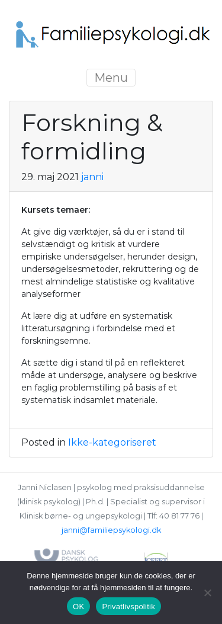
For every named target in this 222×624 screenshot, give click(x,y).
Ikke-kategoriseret (112, 442)
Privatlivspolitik (128, 606)
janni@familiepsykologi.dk (111, 530)
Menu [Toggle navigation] (111, 78)
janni (92, 177)
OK (78, 606)
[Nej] (207, 593)
